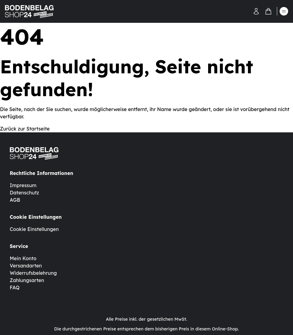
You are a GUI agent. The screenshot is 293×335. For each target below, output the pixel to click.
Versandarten (26, 266)
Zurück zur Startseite (25, 129)
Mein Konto (23, 258)
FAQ (14, 287)
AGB (15, 200)
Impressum (23, 185)
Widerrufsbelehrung (33, 273)
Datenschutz (24, 193)
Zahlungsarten (27, 280)
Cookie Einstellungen (34, 229)
